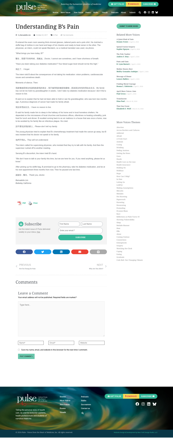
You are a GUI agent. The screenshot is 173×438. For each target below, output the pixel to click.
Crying (119, 144)
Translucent (122, 99)
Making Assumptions (125, 188)
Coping (119, 251)
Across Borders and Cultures (128, 130)
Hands (119, 159)
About (124, 12)
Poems (88, 12)
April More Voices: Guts (126, 91)
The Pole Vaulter (123, 54)
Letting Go (121, 182)
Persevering (121, 205)
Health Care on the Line (126, 162)
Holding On (121, 168)
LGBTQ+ (120, 185)
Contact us (85, 409)
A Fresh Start (122, 139)
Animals (120, 142)
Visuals (105, 12)
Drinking (120, 147)
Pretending (121, 208)
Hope (119, 173)
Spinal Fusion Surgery (126, 47)
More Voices (66, 12)
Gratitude (120, 257)
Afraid (119, 136)
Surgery (120, 245)
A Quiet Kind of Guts (125, 39)
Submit (133, 12)
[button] (139, 12)
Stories (55, 12)
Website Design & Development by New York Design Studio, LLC (135, 433)
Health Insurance (123, 165)
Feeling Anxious (123, 150)
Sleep (119, 222)
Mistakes (120, 193)
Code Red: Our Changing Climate (130, 260)
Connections (121, 240)
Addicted (120, 133)
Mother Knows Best (125, 69)
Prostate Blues (122, 211)
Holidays (120, 170)
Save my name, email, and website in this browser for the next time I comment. (54, 350)
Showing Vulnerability (125, 219)
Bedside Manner (123, 225)
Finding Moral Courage (126, 84)
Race (118, 214)
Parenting (120, 202)
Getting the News (123, 153)
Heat (118, 228)
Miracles (120, 191)
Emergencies (122, 243)
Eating (119, 254)
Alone (119, 234)
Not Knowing (122, 196)
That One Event (123, 106)
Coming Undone (123, 237)
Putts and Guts (123, 61)
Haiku (96, 12)
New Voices (78, 12)
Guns (119, 156)
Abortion (120, 127)
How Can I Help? (123, 176)
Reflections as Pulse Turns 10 (128, 217)
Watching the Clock (124, 248)
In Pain (55, 35)
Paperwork (121, 199)
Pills (118, 231)
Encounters (86, 405)
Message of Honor (124, 76)
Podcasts (114, 12)
